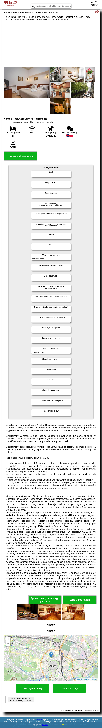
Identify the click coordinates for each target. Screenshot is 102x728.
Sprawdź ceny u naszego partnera (45, 600)
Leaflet (79, 679)
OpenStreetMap (91, 679)
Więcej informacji (80, 600)
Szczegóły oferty (32, 688)
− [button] (8, 644)
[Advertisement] (51, 44)
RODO (45, 725)
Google (39, 719)
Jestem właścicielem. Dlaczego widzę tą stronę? (20, 699)
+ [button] (8, 639)
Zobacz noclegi (69, 688)
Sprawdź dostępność (20, 156)
